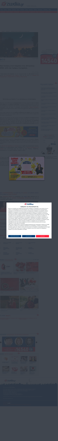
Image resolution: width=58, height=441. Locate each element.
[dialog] (29, 220)
